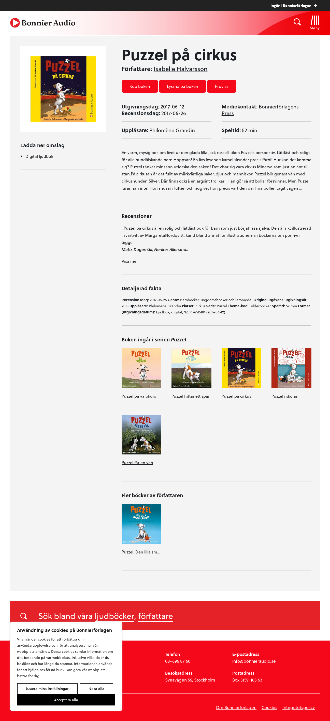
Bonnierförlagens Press (260, 110)
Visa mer (130, 261)
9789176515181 (194, 312)
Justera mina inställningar (47, 688)
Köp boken (140, 86)
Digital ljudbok (39, 156)
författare (155, 615)
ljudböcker (114, 615)
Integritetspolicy (298, 707)
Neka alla (96, 688)
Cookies (269, 707)
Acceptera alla (66, 699)
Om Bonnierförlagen (236, 707)
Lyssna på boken (182, 86)
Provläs (221, 86)
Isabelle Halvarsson (181, 68)
